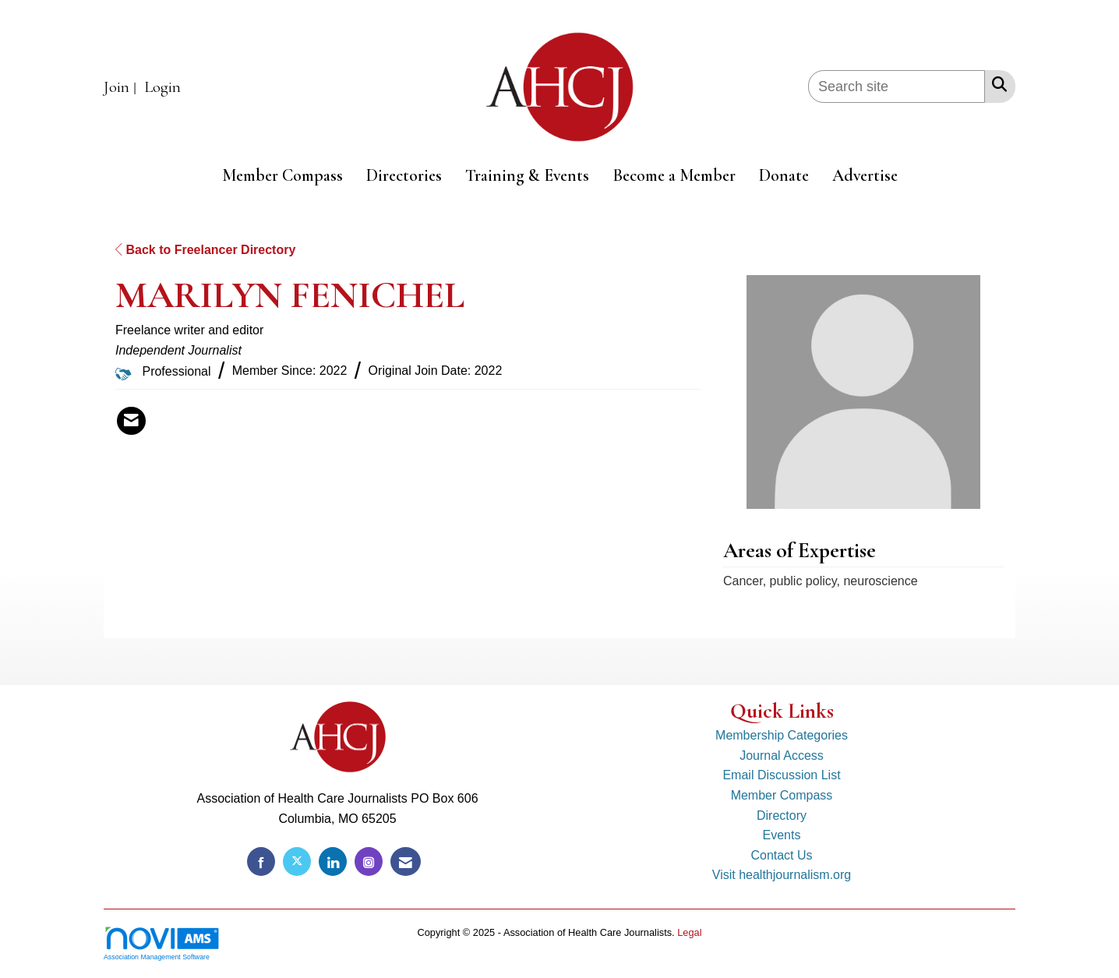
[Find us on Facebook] (261, 861)
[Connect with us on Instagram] (369, 861)
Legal (689, 932)
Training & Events (527, 175)
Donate (784, 175)
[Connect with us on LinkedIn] (333, 861)
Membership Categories (781, 735)
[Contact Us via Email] (405, 861)
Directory (782, 815)
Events (782, 835)
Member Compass (282, 175)
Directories (404, 175)
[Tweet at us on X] (297, 861)
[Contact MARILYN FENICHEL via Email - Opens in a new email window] (131, 420)
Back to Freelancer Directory (205, 249)
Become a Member (674, 175)
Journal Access (782, 755)
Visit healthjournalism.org (781, 874)
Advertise (865, 175)
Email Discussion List (781, 775)
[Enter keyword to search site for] (896, 86)
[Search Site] (996, 84)
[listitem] (122, 87)
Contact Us (781, 855)
